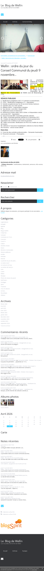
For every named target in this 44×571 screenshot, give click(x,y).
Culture (3, 243)
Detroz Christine (5, 366)
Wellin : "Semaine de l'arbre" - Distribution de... (23, 383)
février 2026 (4, 304)
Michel (2, 337)
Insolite (3, 254)
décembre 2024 (5, 317)
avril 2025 (3, 308)
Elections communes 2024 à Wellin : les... (18, 337)
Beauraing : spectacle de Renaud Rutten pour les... (14, 475)
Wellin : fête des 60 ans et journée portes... (12, 458)
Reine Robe (4, 348)
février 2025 (4, 312)
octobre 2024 (4, 321)
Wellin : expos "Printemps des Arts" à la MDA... (13, 481)
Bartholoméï (4, 372)
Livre (2, 269)
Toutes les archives (5, 326)
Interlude (3, 256)
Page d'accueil (31, 55)
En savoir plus (33, 569)
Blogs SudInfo (4, 231)
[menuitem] (5, 22)
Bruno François (5, 383)
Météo (2, 273)
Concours (3, 239)
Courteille (3, 389)
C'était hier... (4, 233)
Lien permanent (31, 139)
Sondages (3, 282)
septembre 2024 (5, 323)
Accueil (5, 22)
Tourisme (3, 286)
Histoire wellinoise (6, 252)
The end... (3, 446)
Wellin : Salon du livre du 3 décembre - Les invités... (14, 58)
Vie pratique (4, 293)
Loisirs (2, 271)
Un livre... (3, 291)
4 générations (4, 222)
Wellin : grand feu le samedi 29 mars (10, 498)
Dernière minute (5, 246)
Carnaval (3, 235)
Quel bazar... (4, 280)
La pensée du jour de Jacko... (8, 261)
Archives (14, 22)
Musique (3, 276)
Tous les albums (5, 407)
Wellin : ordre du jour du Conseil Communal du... (21, 378)
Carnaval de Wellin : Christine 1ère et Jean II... (30, 360)
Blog (2, 228)
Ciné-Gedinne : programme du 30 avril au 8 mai (13, 463)
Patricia (3, 343)
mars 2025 (4, 310)
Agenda (3, 226)
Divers (2, 248)
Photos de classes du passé (8, 278)
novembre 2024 (5, 319)
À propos (24, 551)
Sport (2, 284)
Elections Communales (7, 250)
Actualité (3, 224)
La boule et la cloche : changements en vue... (19, 343)
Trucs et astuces (5, 288)
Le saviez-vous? (5, 263)
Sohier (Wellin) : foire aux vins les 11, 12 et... (12, 487)
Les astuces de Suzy (6, 265)
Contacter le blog (27, 22)
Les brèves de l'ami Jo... (7, 267)
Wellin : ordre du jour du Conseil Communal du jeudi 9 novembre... (20, 70)
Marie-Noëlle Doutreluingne (8, 360)
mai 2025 (3, 306)
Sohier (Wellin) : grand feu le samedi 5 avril (12, 493)
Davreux (3, 378)
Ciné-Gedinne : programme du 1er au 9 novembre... (13, 55)
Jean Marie (4, 354)
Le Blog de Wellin (11, 5)
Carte (4, 432)
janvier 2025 (4, 315)
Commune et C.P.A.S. (6, 237)
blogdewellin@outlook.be (7, 176)
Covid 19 (3, 241)
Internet (3, 258)
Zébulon (3, 295)
